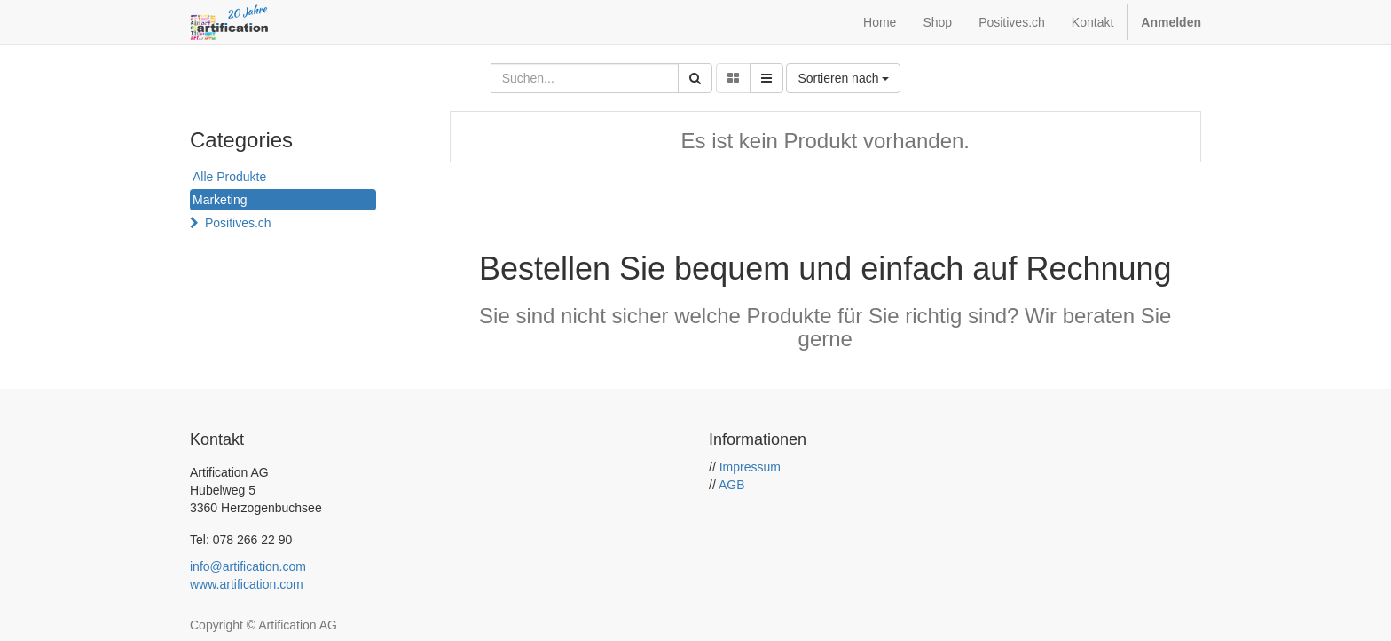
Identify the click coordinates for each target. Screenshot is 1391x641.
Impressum (750, 467)
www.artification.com (246, 584)
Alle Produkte (229, 177)
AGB (732, 485)
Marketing (220, 200)
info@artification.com (248, 566)
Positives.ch (238, 223)
